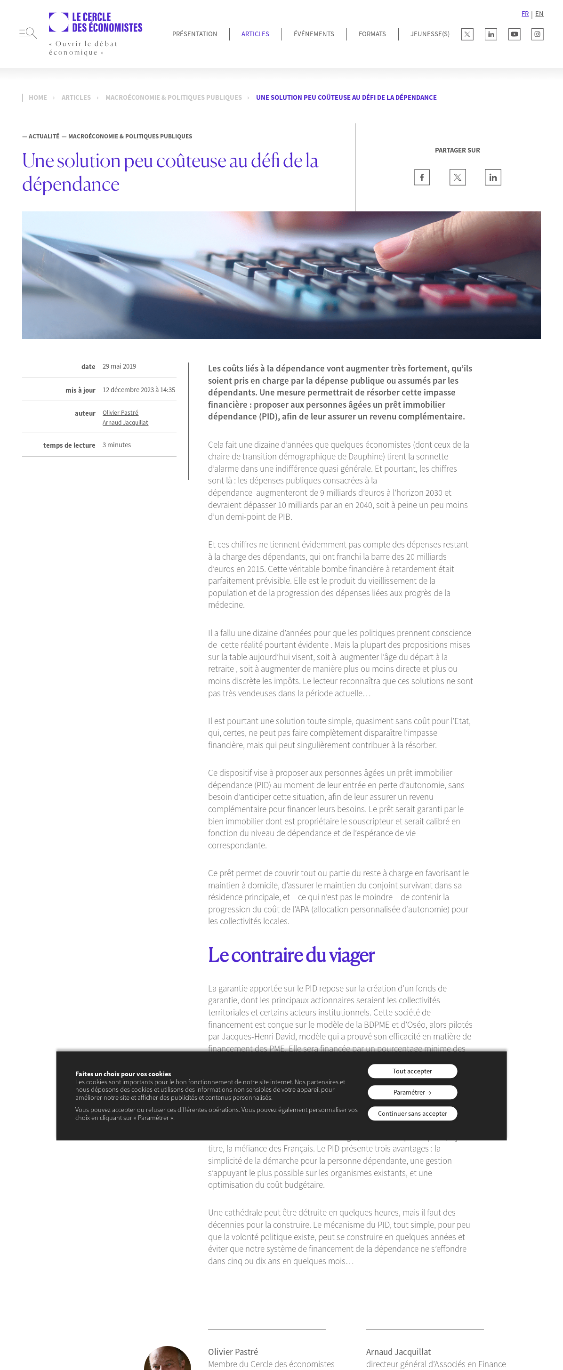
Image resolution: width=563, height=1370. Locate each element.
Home (38, 98)
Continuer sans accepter (412, 1114)
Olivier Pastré (120, 413)
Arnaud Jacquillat (125, 423)
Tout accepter (412, 1071)
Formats (372, 34)
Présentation (194, 34)
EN (539, 13)
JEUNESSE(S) (430, 34)
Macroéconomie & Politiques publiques (173, 98)
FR (525, 13)
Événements (314, 34)
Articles (255, 34)
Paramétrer (409, 1092)
